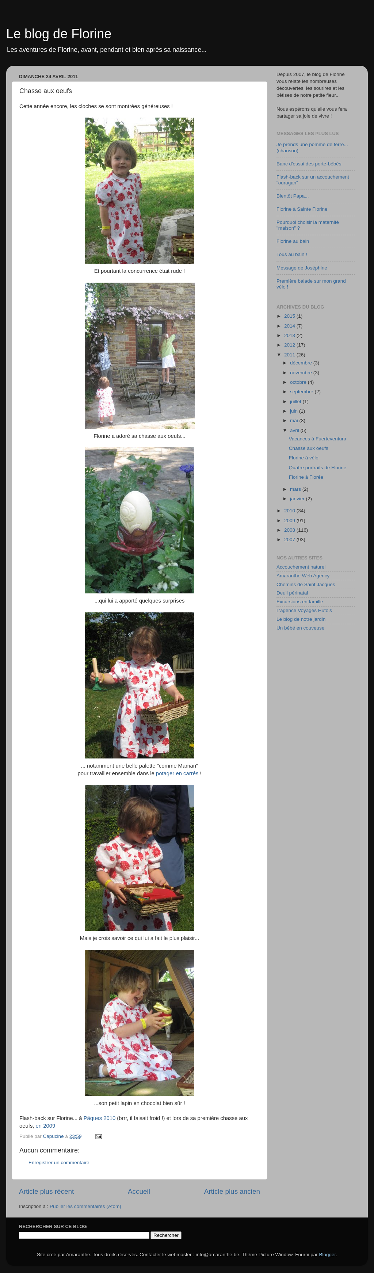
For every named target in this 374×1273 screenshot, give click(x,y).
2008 (290, 530)
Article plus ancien (232, 1191)
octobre (299, 382)
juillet (296, 401)
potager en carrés (177, 773)
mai (294, 420)
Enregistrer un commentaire (58, 1162)
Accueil (139, 1191)
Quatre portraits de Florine (318, 467)
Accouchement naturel (300, 567)
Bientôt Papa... (292, 196)
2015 (290, 316)
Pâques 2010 (100, 1118)
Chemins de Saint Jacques (305, 584)
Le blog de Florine (58, 33)
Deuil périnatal (292, 593)
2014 (290, 326)
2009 (290, 520)
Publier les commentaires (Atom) (85, 1206)
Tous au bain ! (291, 254)
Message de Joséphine (301, 268)
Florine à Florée (306, 477)
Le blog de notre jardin (300, 619)
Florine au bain (292, 241)
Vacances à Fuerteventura (317, 438)
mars (296, 489)
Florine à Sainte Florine (302, 209)
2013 (290, 335)
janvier (298, 498)
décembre (301, 363)
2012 (290, 345)
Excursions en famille (299, 601)
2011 (290, 355)
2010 (290, 510)
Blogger (327, 1254)
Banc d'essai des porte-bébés (308, 164)
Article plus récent (46, 1191)
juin (294, 411)
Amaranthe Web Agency (302, 575)
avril (295, 430)
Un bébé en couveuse (300, 628)
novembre (301, 372)
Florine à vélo (303, 457)
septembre (302, 391)
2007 (290, 539)
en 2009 (46, 1126)
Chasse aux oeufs (308, 448)
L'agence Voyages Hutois (304, 610)
